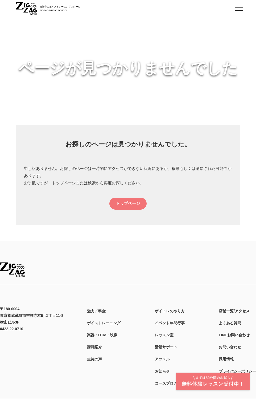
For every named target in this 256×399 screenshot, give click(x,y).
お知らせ (162, 371)
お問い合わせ (230, 347)
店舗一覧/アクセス (234, 311)
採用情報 (226, 359)
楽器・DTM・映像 (102, 335)
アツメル (162, 359)
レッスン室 (164, 335)
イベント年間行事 (170, 323)
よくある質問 (230, 323)
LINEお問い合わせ (234, 335)
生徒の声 (94, 359)
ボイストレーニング (104, 323)
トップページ (128, 203)
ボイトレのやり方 (170, 311)
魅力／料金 (96, 311)
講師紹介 (94, 347)
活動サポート (166, 347)
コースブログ (166, 383)
